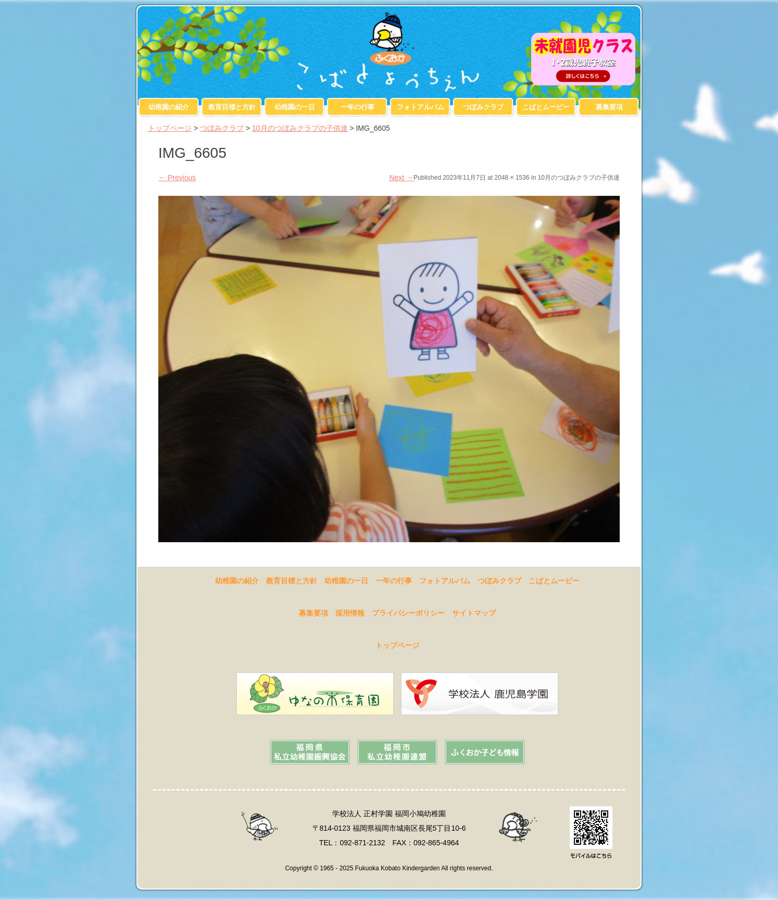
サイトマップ (474, 613)
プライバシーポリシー (408, 613)
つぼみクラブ (483, 107)
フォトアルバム (420, 107)
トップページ (170, 128)
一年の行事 (357, 107)
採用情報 (350, 613)
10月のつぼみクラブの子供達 (300, 128)
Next (401, 177)
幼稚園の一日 (294, 107)
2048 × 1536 (512, 177)
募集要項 (609, 107)
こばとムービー (546, 107)
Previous (177, 177)
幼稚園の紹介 (168, 107)
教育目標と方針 (232, 107)
